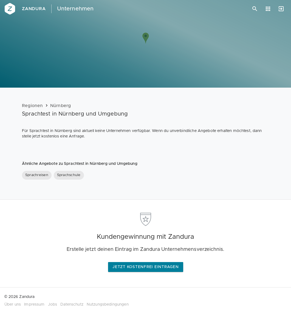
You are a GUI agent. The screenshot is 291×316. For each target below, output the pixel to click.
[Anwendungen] (268, 8)
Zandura (34, 9)
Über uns (12, 304)
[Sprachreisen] (37, 175)
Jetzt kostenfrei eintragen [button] (145, 267)
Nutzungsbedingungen (108, 304)
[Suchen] (254, 8)
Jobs (52, 304)
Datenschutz (71, 304)
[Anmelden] (281, 8)
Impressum (34, 304)
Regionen (32, 106)
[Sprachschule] (69, 175)
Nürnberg (60, 106)
